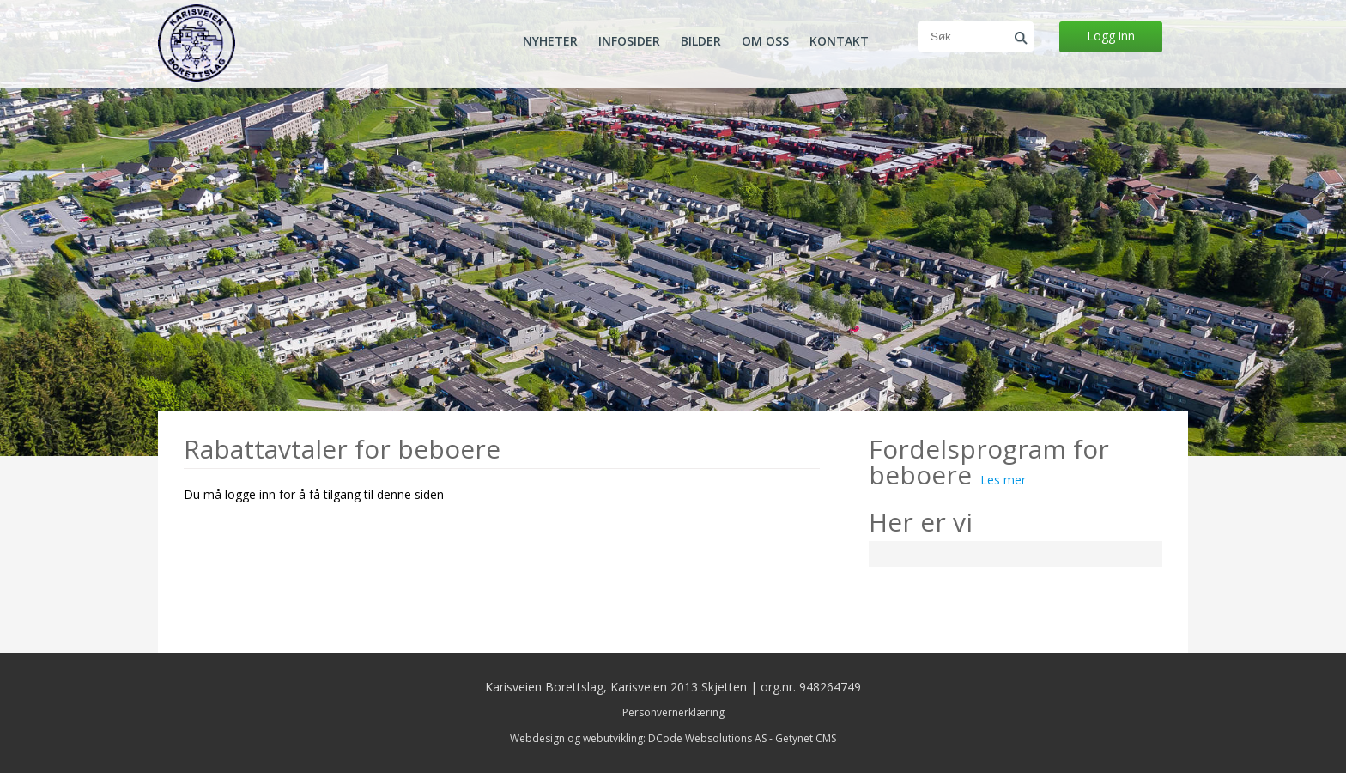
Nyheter (550, 41)
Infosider (629, 41)
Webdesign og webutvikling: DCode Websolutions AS (638, 738)
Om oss (765, 41)
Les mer (1003, 480)
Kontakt (839, 41)
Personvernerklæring (673, 712)
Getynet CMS (805, 738)
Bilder (701, 41)
